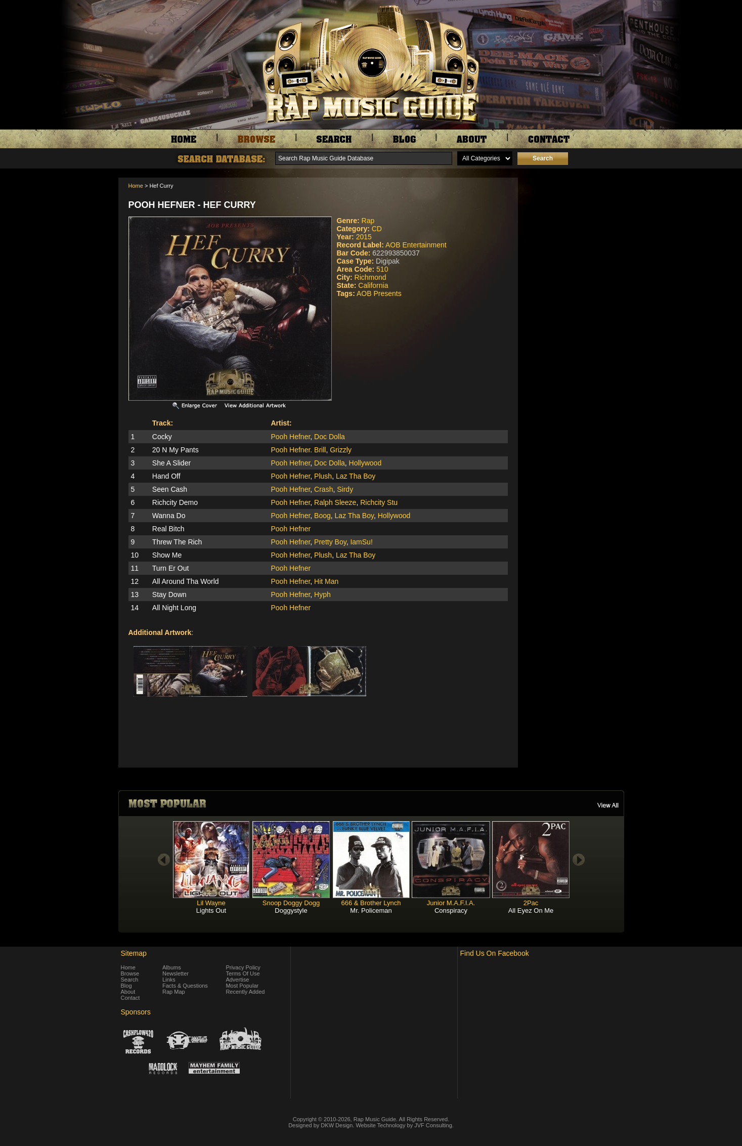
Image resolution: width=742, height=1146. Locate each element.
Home (135, 186)
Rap (368, 221)
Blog (126, 986)
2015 (364, 237)
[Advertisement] (573, 228)
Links (169, 980)
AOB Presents (379, 293)
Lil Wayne (211, 903)
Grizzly (341, 450)
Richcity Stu (379, 502)
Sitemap (134, 953)
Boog (322, 516)
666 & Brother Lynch (371, 903)
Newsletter (175, 973)
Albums (171, 967)
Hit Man (326, 581)
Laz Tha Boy (355, 476)
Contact (130, 998)
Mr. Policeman (370, 910)
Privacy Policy (243, 967)
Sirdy (345, 489)
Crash (323, 489)
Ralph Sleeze (335, 502)
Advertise (237, 980)
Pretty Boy (330, 542)
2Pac (531, 903)
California (373, 285)
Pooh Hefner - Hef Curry (192, 205)
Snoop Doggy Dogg (291, 903)
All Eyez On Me (531, 910)
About (128, 992)
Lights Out (211, 910)
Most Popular (242, 986)
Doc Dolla (329, 437)
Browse (130, 973)
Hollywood (365, 463)
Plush (323, 476)
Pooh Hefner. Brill (298, 450)
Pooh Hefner (290, 437)
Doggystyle (291, 910)
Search (130, 980)
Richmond (370, 277)
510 (382, 269)
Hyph (322, 594)
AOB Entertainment (416, 245)
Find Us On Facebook (494, 953)
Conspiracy (450, 910)
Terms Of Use (242, 973)
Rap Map (173, 992)
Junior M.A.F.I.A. (451, 903)
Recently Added (245, 992)
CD (377, 229)
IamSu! (361, 542)
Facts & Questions (185, 986)
